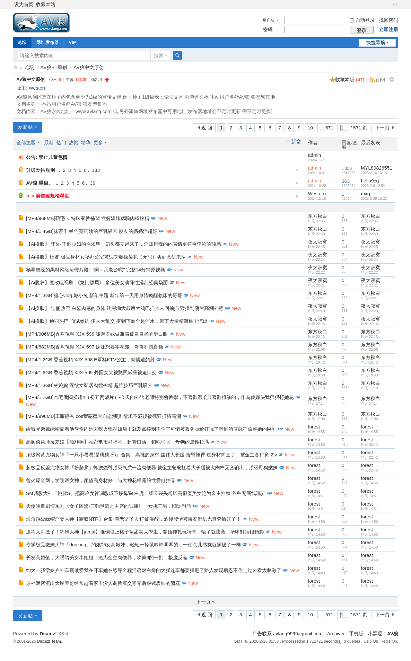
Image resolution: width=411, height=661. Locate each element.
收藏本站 (45, 4)
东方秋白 (317, 216)
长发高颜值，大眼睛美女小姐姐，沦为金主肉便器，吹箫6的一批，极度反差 (107, 557)
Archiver (336, 633)
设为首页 (23, 4)
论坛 (21, 42)
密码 (268, 29)
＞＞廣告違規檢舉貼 (47, 195)
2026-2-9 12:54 (373, 186)
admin (314, 155)
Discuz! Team (49, 641)
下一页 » (205, 601)
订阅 (380, 79)
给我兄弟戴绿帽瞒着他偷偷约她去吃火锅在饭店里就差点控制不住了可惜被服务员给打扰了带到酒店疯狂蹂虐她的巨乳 (151, 429)
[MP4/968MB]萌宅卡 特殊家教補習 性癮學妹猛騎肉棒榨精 (87, 218)
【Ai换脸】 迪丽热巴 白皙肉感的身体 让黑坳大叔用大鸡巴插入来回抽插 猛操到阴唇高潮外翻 (124, 308)
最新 (49, 142)
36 (92, 183)
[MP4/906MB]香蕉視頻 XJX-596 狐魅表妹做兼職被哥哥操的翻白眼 (97, 334)
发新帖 (25, 127)
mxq (365, 193)
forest (314, 426)
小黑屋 (375, 633)
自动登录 (362, 20)
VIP (72, 42)
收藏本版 (349, 79)
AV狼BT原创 (53, 67)
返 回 (206, 127)
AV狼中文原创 (89, 67)
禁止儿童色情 (53, 157)
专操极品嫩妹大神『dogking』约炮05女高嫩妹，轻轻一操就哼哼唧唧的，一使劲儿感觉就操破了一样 (133, 544)
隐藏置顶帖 (297, 171)
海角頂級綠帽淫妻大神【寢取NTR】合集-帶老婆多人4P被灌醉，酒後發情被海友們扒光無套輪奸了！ (133, 519)
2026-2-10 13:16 (374, 173)
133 (96, 170)
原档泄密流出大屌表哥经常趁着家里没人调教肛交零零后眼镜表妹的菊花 (103, 583)
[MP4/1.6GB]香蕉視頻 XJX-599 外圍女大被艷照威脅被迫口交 (91, 372)
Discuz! (48, 633)
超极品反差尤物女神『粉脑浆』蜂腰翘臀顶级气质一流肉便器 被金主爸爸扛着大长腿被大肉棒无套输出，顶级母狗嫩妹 (152, 467)
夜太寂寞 (317, 241)
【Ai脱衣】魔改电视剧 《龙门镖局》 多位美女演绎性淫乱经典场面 (97, 282)
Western (38, 88)
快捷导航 (375, 42)
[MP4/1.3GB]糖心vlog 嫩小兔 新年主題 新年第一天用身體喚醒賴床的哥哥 (104, 295)
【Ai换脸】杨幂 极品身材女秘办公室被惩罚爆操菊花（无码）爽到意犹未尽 (106, 257)
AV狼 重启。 (39, 183)
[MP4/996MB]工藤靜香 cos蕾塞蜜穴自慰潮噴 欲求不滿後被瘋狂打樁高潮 (103, 416)
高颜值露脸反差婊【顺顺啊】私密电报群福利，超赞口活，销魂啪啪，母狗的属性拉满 (117, 442)
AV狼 (15, 67)
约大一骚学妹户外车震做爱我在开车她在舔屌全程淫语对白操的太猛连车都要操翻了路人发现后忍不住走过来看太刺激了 (153, 570)
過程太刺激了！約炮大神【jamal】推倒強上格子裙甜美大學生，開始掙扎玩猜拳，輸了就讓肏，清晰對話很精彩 (145, 531)
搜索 (158, 55)
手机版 (356, 633)
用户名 (268, 20)
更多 (98, 142)
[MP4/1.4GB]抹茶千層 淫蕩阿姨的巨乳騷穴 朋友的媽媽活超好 (91, 231)
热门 (61, 142)
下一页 (382, 127)
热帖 (73, 142)
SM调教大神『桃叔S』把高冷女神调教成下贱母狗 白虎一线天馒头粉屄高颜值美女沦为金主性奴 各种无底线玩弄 (146, 493)
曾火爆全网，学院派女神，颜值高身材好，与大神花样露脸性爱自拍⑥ (100, 480)
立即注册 (388, 29)
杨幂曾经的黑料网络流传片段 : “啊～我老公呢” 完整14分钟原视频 (95, 269)
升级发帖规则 (40, 170)
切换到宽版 (395, 4)
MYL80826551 (376, 168)
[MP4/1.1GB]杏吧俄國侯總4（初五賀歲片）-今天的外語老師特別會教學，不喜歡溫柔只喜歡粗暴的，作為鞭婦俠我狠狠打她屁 (160, 397)
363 (346, 181)
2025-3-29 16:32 (374, 198)
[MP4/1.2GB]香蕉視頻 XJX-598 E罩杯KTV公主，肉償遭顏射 (90, 359)
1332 (347, 168)
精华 (86, 142)
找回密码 (388, 20)
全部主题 (26, 142)
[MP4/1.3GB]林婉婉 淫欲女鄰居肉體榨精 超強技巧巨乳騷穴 (89, 385)
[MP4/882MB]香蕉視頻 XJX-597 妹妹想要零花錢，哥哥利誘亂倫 (94, 346)
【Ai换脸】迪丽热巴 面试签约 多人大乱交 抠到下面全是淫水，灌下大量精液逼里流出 (117, 321)
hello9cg (370, 180)
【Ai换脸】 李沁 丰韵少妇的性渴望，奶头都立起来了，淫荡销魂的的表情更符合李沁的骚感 (123, 244)
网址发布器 (47, 42)
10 (310, 127)
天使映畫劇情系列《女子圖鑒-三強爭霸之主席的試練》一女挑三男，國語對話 (108, 506)
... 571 (327, 127)
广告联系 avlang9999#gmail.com (287, 633)
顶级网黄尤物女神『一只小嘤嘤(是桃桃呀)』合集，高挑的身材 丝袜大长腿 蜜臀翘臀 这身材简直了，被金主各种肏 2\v (151, 454)
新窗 (296, 141)
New (162, 218)
